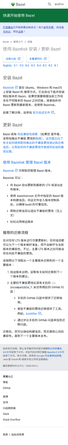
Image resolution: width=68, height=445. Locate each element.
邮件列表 (49, 27)
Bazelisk (8, 87)
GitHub (7, 388)
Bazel (6, 41)
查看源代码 (38, 58)
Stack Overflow (11, 419)
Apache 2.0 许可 (55, 352)
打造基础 (8, 27)
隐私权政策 (17, 434)
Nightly (7, 65)
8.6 (27, 65)
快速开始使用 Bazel (19, 15)
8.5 (33, 65)
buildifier (31, 313)
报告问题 (13, 58)
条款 (5, 434)
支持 (5, 402)
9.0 (21, 65)
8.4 (39, 65)
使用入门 (18, 41)
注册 (20, 31)
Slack (6, 413)
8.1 (56, 65)
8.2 (50, 65)
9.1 (16, 65)
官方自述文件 (41, 112)
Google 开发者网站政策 (48, 355)
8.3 (45, 65)
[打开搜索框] (50, 4)
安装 (30, 41)
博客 (5, 382)
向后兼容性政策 (27, 134)
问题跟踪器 (9, 408)
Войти (59, 4)
